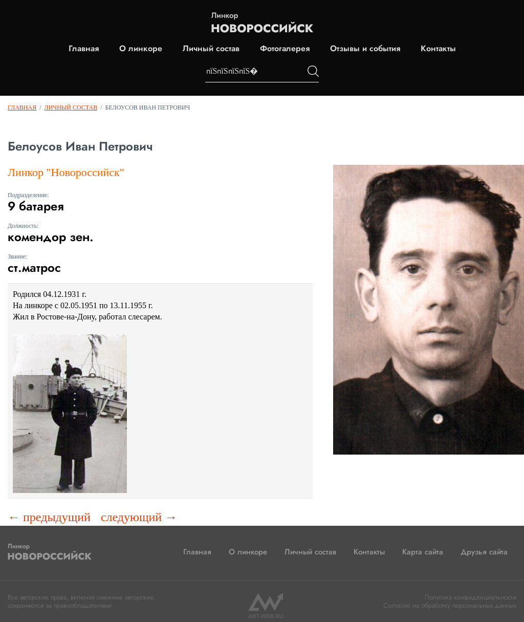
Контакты (438, 48)
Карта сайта (422, 551)
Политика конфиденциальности (470, 597)
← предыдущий (49, 517)
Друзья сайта (484, 551)
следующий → (139, 517)
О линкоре (140, 48)
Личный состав (211, 48)
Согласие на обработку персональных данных (449, 605)
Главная (84, 48)
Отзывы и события (365, 48)
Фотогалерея (285, 48)
